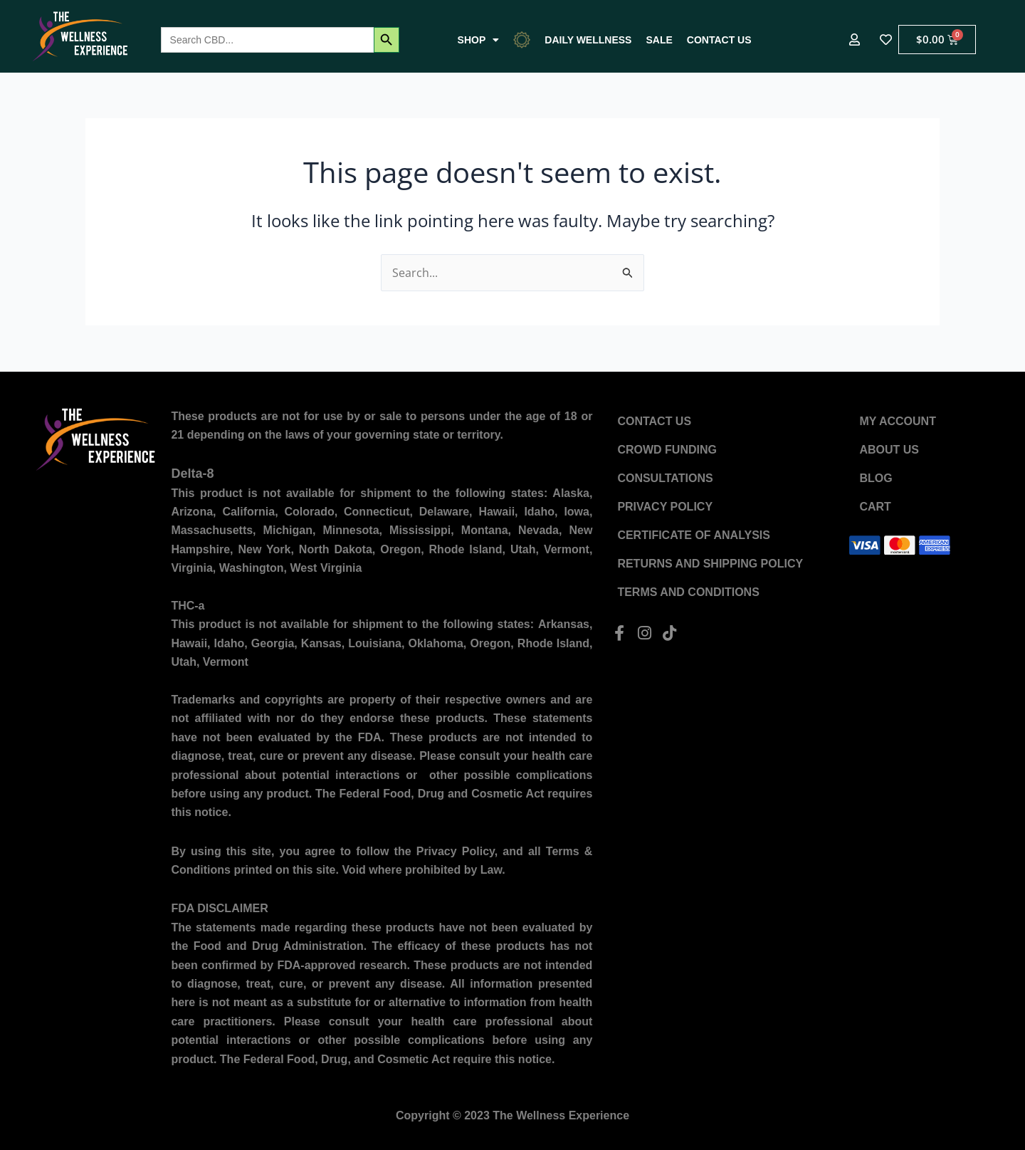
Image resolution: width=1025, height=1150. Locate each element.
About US (889, 450)
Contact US (719, 40)
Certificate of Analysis (693, 535)
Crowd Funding (667, 450)
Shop (479, 40)
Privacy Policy (665, 507)
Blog (875, 478)
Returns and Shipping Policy (710, 564)
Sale (659, 40)
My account (897, 421)
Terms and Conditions (688, 592)
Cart (874, 507)
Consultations (665, 478)
